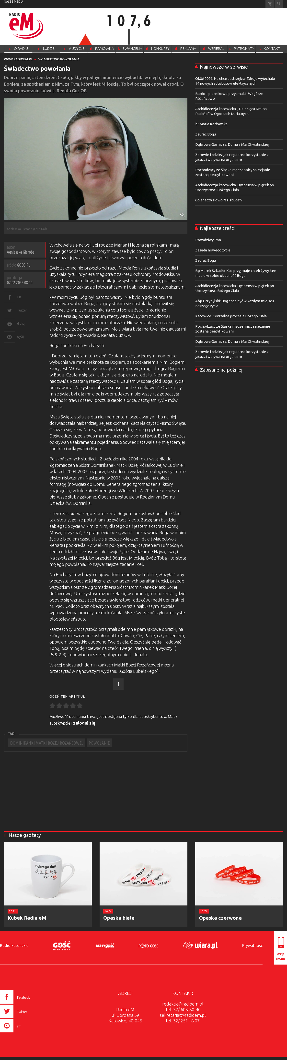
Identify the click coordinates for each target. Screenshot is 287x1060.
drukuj (21, 323)
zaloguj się (84, 722)
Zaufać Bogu (205, 134)
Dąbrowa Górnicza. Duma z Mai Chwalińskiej (232, 144)
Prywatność (252, 945)
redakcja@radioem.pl (182, 1003)
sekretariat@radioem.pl (183, 1015)
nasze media (13, 1)
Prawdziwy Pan (208, 240)
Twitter (22, 310)
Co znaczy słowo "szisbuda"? (218, 200)
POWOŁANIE (99, 742)
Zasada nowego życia (212, 250)
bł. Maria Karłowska (211, 124)
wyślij (20, 336)
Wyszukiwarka (279, 4)
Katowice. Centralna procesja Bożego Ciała (231, 316)
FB (19, 297)
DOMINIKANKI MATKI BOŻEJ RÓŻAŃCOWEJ (46, 742)
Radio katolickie (14, 945)
